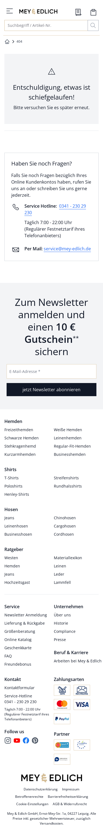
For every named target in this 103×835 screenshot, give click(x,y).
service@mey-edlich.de (67, 249)
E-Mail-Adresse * (24, 371)
